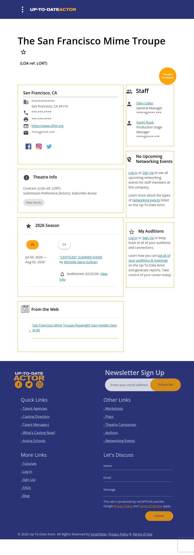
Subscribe (173, 384)
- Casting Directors (38, 417)
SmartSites (99, 542)
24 (64, 244)
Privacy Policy (125, 503)
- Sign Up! (32, 481)
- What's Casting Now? (40, 431)
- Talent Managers (38, 424)
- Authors (115, 431)
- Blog (30, 494)
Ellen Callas (144, 103)
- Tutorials (33, 467)
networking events (146, 200)
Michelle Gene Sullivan (80, 262)
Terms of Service (148, 503)
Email (112, 479)
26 (32, 244)
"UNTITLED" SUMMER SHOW (81, 257)
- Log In (31, 474)
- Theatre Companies (123, 424)
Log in (132, 173)
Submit (156, 511)
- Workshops (117, 410)
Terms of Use (142, 542)
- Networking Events (122, 437)
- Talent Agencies (37, 410)
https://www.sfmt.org (47, 126)
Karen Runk (145, 122)
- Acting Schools (36, 437)
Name (112, 469)
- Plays (113, 417)
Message (114, 489)
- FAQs (30, 487)
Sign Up (148, 173)
